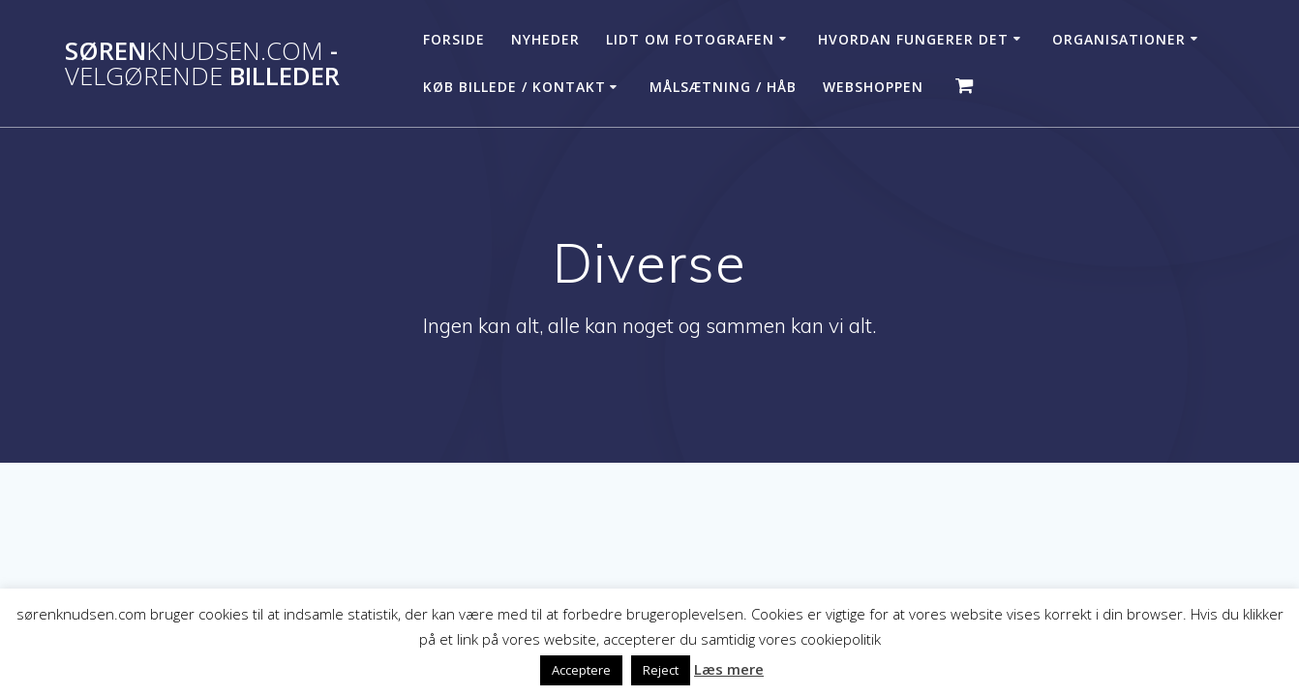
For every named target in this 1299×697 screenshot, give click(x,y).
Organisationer (1119, 39)
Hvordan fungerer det (913, 39)
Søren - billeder (202, 63)
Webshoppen (873, 86)
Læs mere (729, 669)
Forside (454, 39)
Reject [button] (661, 670)
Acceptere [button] (581, 670)
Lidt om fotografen (690, 39)
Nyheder (545, 39)
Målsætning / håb (723, 86)
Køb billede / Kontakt (514, 86)
